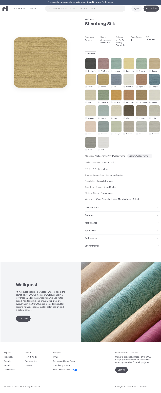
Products (18, 8)
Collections (9, 370)
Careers (28, 366)
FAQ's (55, 357)
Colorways (90, 54)
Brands (33, 9)
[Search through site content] (88, 8)
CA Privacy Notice (61, 366)
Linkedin (143, 387)
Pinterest (131, 387)
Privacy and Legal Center (64, 361)
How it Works (31, 357)
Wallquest (89, 19)
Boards (7, 366)
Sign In (136, 9)
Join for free (151, 9)
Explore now (107, 2)
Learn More (23, 319)
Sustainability (31, 361)
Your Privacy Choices (65, 369)
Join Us (121, 370)
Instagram (120, 387)
